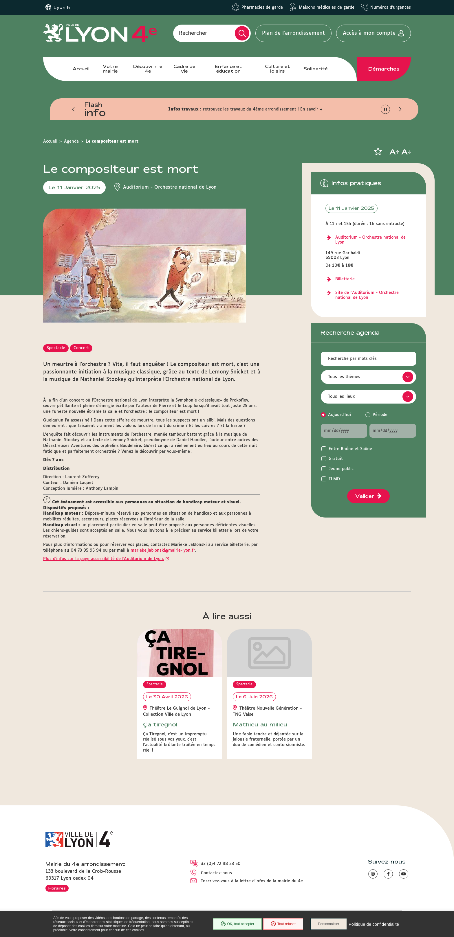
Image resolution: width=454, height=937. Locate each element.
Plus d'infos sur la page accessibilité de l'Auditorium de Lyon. (103, 559)
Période (380, 415)
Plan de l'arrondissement (293, 33)
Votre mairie (110, 68)
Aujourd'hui (339, 415)
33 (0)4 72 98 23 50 (221, 864)
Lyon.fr (63, 7)
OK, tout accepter (237, 924)
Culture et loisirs (277, 68)
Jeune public (341, 469)
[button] (73, 109)
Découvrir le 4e (147, 68)
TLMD (334, 479)
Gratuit (336, 459)
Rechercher (193, 33)
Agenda (71, 141)
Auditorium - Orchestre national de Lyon (370, 239)
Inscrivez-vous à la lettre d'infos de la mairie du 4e (252, 881)
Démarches (384, 68)
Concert (81, 348)
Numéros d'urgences (390, 7)
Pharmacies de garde (262, 7)
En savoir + (311, 109)
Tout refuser (283, 924)
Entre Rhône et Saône (350, 449)
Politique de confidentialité (374, 924)
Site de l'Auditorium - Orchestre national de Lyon (367, 295)
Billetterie (345, 279)
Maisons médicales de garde (326, 7)
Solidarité (315, 68)
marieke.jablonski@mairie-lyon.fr (163, 550)
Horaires (57, 888)
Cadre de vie (184, 68)
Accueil (81, 68)
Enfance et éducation (228, 68)
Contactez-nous (216, 873)
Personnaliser (328, 924)
